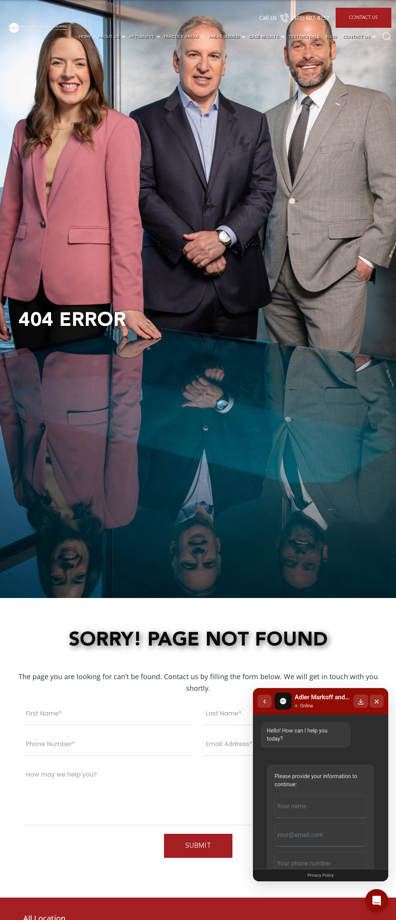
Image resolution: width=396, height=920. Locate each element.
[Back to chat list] (264, 701)
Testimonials (303, 37)
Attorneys (141, 37)
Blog (331, 37)
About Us (108, 37)
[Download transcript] (360, 701)
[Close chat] (377, 701)
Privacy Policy (320, 875)
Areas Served (223, 37)
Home (85, 37)
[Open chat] (376, 900)
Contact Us (363, 17)
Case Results (263, 37)
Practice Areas (181, 37)
